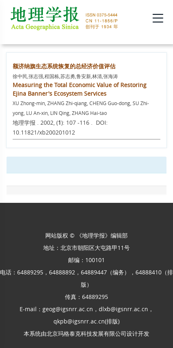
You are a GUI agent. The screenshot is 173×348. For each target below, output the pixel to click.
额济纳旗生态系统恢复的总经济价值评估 (64, 66)
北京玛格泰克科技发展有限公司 (86, 333)
